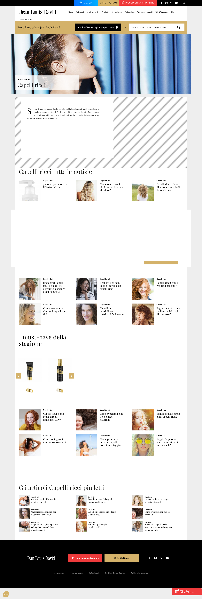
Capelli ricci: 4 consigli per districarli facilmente (110, 317)
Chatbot (86, 3)
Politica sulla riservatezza (140, 584)
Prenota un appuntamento (138, 2)
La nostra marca (59, 584)
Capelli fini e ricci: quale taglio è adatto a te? (102, 524)
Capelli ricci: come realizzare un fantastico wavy (57, 423)
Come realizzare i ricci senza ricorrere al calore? (113, 187)
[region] (69, 129)
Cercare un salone (76, 584)
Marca (71, 12)
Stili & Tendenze (162, 12)
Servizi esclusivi (93, 12)
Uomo (174, 12)
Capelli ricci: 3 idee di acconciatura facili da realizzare (170, 187)
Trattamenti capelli (145, 12)
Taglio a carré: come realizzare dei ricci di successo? (171, 315)
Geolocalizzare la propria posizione (98, 27)
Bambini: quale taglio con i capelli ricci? (169, 423)
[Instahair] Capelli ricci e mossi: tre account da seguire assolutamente (57, 289)
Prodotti (105, 12)
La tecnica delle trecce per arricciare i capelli (157, 512)
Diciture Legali (94, 584)
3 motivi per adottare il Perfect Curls (56, 187)
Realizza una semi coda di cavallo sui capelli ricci (113, 288)
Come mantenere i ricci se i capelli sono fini (57, 315)
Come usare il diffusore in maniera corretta (43, 512)
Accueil (21, 19)
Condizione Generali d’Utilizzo (115, 584)
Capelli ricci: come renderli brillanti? (170, 286)
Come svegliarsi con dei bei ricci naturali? (114, 423)
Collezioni (80, 12)
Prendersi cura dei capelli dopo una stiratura (100, 512)
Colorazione (130, 12)
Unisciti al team (108, 3)
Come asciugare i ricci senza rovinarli (57, 450)
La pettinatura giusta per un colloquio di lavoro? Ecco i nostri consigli (44, 538)
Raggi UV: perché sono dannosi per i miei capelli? (170, 451)
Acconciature (117, 12)
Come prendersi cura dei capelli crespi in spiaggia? (113, 451)
